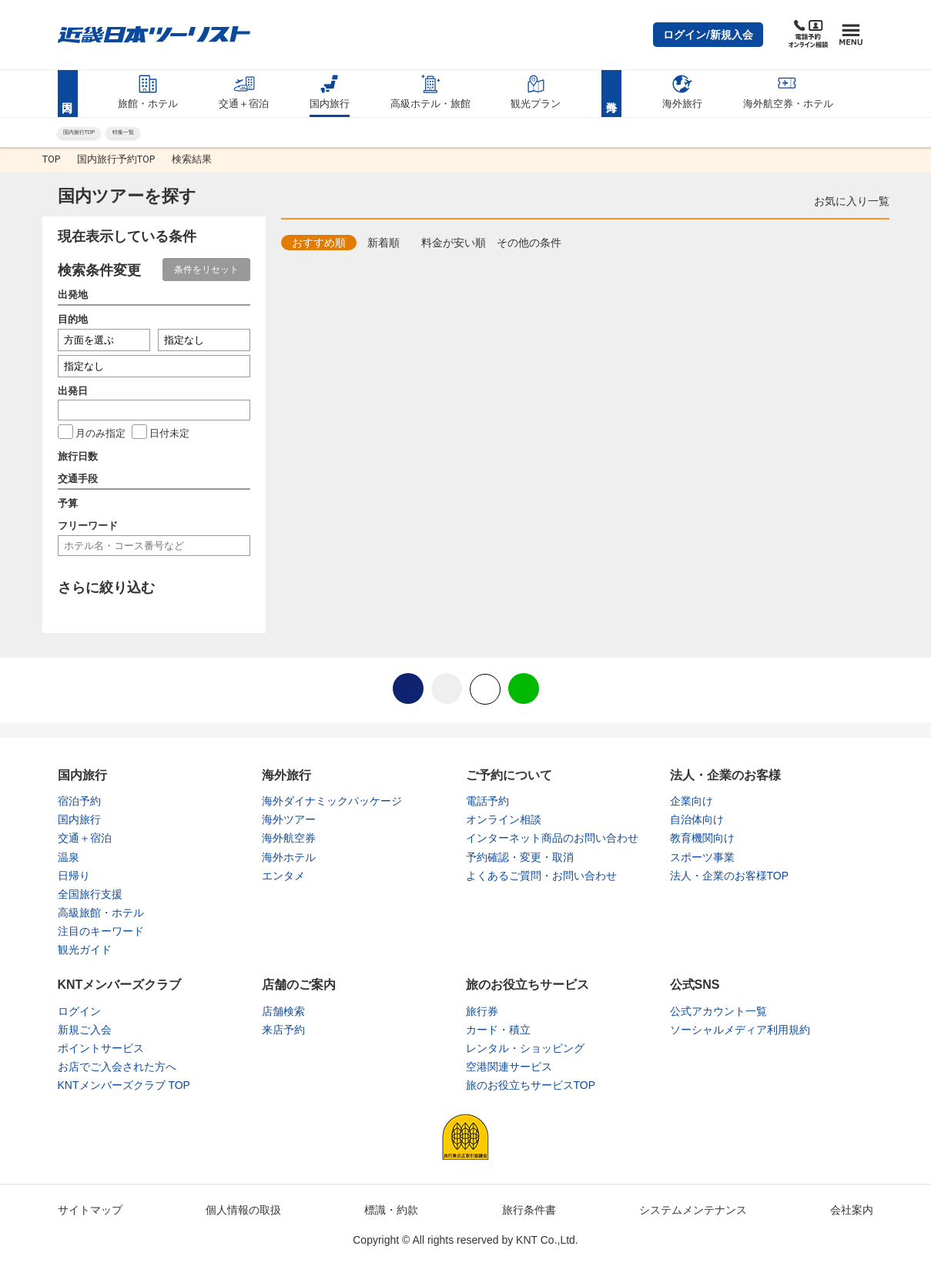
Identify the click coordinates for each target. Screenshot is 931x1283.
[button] (708, 34)
